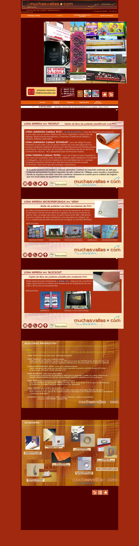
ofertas (42, 102)
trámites (70, 102)
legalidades (84, 102)
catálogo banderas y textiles (82, 15)
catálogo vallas (33, 15)
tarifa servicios (106, 15)
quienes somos (56, 102)
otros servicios (98, 102)
